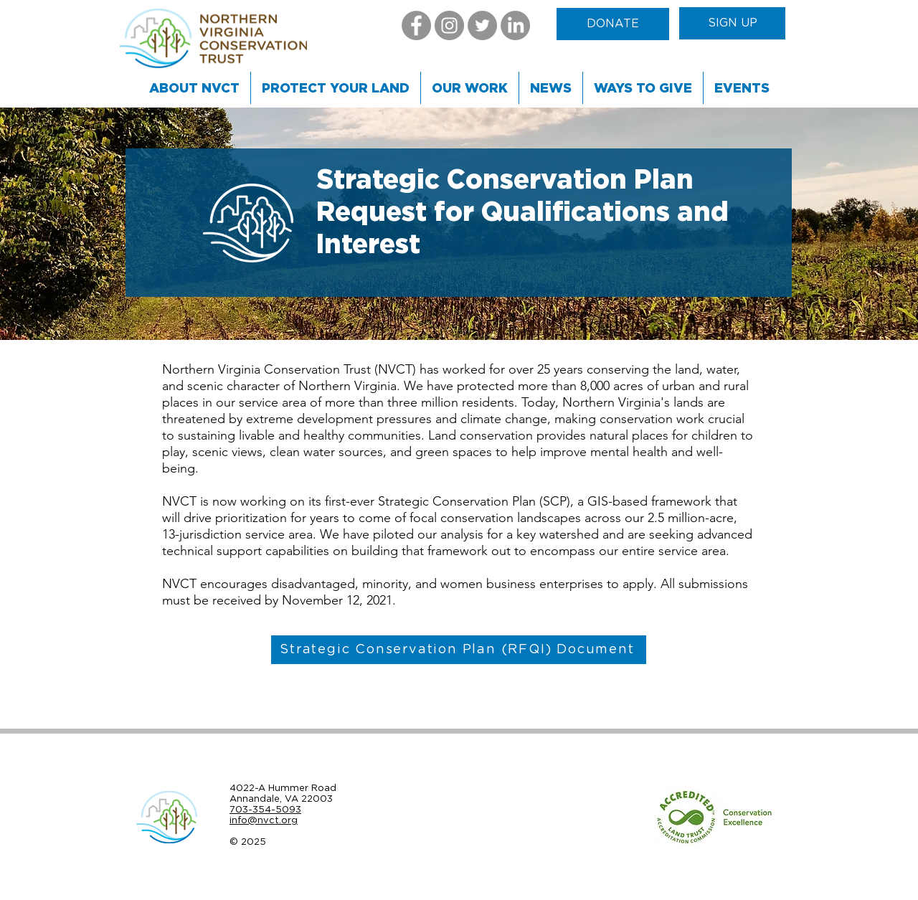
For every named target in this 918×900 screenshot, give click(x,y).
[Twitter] (482, 25)
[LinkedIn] (515, 25)
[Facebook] (416, 25)
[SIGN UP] (732, 23)
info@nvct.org (264, 820)
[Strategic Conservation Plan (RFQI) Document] (458, 649)
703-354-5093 (265, 809)
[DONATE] (613, 24)
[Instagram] (449, 25)
